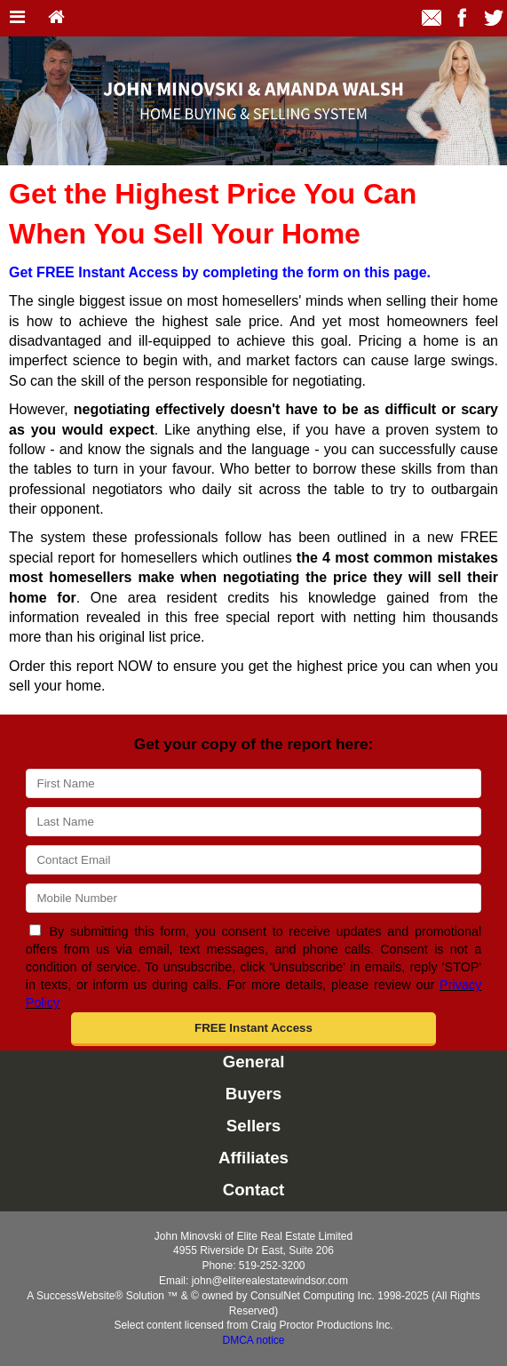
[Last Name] (253, 821)
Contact (254, 1189)
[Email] (253, 860)
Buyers (253, 1093)
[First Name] (253, 783)
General (254, 1061)
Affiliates (253, 1157)
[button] (253, 1029)
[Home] (56, 18)
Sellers (253, 1125)
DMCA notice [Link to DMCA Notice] (253, 1340)
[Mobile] (253, 898)
